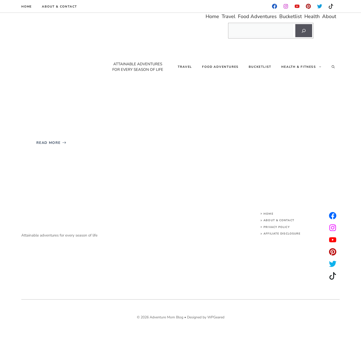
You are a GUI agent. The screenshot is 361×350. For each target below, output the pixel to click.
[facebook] (274, 6)
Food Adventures (220, 67)
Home (26, 7)
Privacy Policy (276, 227)
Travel (185, 67)
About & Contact (59, 7)
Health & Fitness (304, 66)
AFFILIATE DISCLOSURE (282, 234)
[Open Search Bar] (333, 66)
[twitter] (332, 227)
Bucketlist (260, 67)
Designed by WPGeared (205, 317)
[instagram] (308, 6)
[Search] (303, 30)
